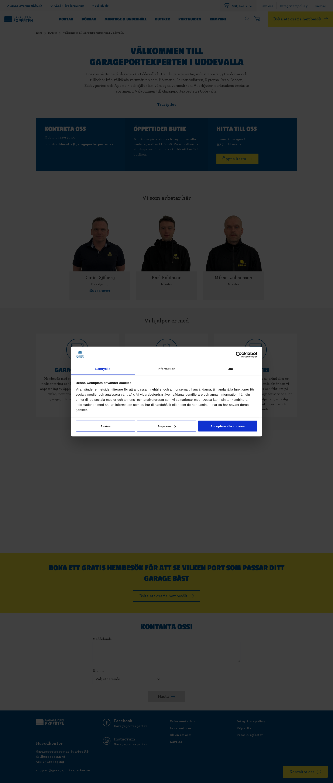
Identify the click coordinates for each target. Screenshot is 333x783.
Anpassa (166, 426)
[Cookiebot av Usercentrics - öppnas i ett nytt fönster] (238, 355)
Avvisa (105, 426)
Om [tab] (230, 369)
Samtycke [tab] (102, 369)
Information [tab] (166, 369)
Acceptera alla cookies (227, 426)
